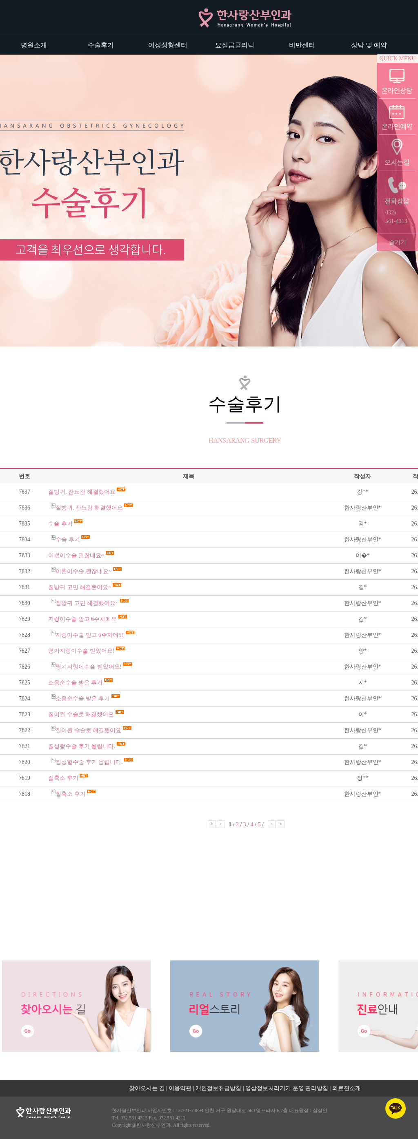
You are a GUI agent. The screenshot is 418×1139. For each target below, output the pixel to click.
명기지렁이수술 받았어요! (82, 651)
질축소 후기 (64, 778)
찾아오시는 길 (147, 1088)
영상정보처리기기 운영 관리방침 (286, 1088)
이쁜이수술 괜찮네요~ (77, 555)
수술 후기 (61, 524)
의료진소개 (346, 1088)
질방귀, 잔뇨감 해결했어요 (82, 492)
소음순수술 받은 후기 (76, 683)
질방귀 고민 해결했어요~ (80, 587)
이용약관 (180, 1088)
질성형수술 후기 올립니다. (82, 746)
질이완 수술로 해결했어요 (82, 714)
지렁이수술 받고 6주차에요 (83, 619)
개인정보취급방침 (218, 1088)
